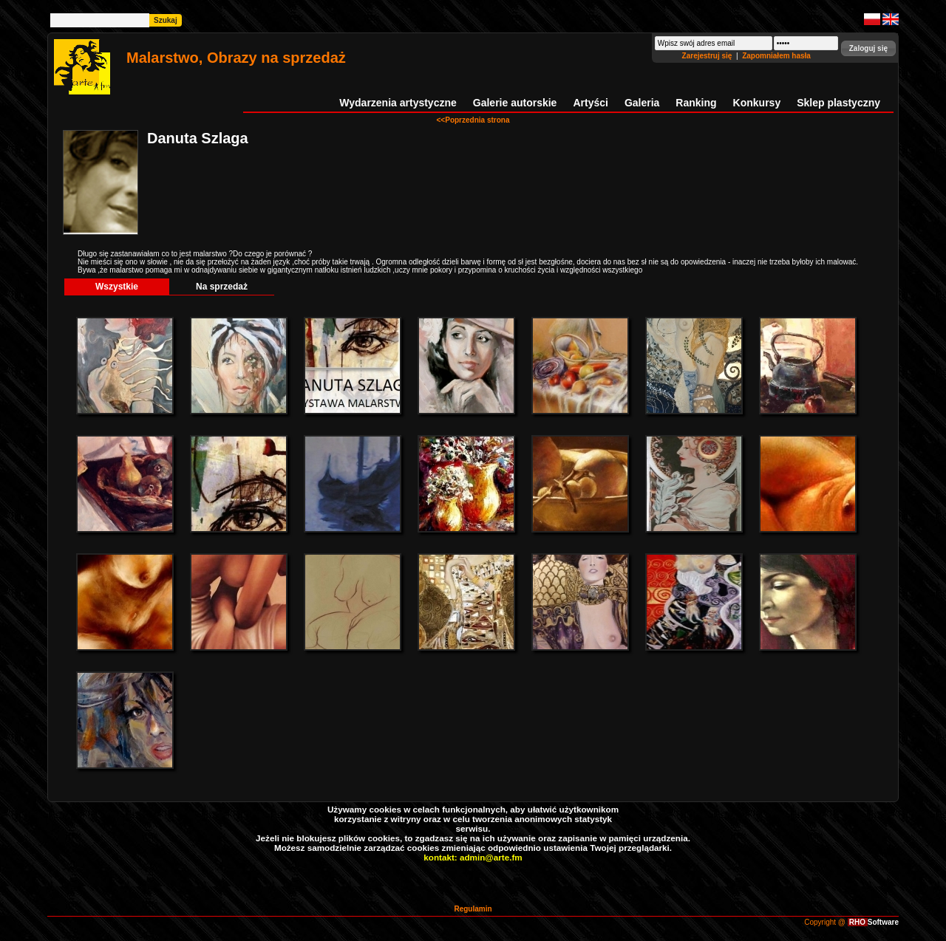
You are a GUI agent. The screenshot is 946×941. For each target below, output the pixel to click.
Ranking (696, 103)
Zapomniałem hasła (776, 56)
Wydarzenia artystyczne (397, 103)
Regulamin (472, 909)
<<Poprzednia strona (473, 120)
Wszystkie (116, 286)
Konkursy (757, 103)
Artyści (590, 103)
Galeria (642, 103)
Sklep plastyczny (838, 103)
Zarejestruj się (708, 56)
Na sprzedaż (222, 286)
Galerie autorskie (515, 103)
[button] (868, 48)
